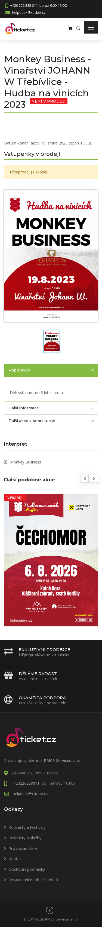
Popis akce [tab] (51, 370)
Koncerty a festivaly (27, 827)
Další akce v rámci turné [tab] (51, 420)
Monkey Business (25, 462)
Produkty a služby (25, 837)
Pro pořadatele (22, 848)
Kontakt (15, 858)
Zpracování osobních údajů (33, 879)
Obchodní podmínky (26, 869)
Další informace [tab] (51, 408)
